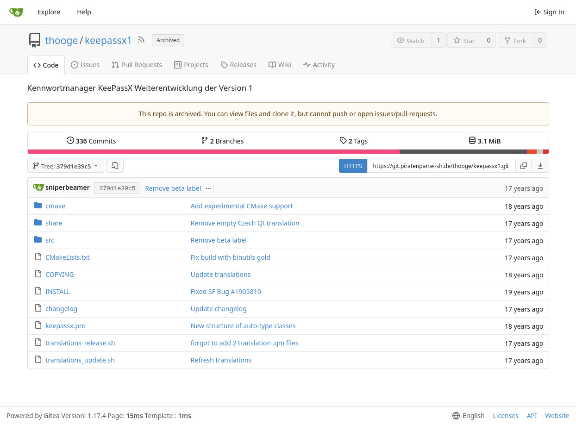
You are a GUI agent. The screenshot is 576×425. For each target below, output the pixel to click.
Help (84, 11)
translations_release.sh (80, 342)
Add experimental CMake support (242, 205)
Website (557, 415)
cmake (55, 205)
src (49, 240)
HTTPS (353, 166)
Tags (353, 141)
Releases (238, 64)
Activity (319, 64)
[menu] (540, 166)
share (54, 223)
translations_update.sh (80, 360)
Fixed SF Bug (211, 291)
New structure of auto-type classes (243, 325)
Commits (91, 141)
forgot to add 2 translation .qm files (245, 342)
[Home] (16, 12)
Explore (49, 11)
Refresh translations (221, 360)
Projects (191, 64)
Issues (85, 64)
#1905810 (246, 291)
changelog (61, 308)
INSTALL (57, 291)
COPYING (59, 274)
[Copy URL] (523, 166)
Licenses (506, 415)
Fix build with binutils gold (230, 257)
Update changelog (219, 308)
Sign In (549, 11)
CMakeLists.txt (67, 257)
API (532, 415)
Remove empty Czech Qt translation (245, 223)
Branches (222, 141)
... (208, 188)
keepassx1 (108, 40)
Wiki (280, 64)
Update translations (221, 274)
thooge (61, 40)
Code (46, 65)
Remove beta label (173, 188)
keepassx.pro (65, 325)
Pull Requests (137, 64)
